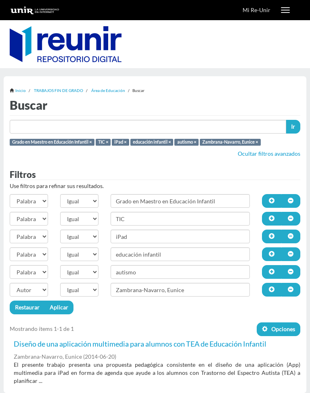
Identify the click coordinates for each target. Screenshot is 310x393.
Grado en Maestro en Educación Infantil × (52, 142)
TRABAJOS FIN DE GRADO (58, 90)
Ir (293, 126)
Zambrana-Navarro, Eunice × (230, 142)
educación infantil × (152, 142)
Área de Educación (108, 90)
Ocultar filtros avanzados (269, 153)
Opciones (278, 329)
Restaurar (27, 307)
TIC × (103, 142)
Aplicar (59, 307)
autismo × (186, 142)
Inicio (20, 90)
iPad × (120, 142)
